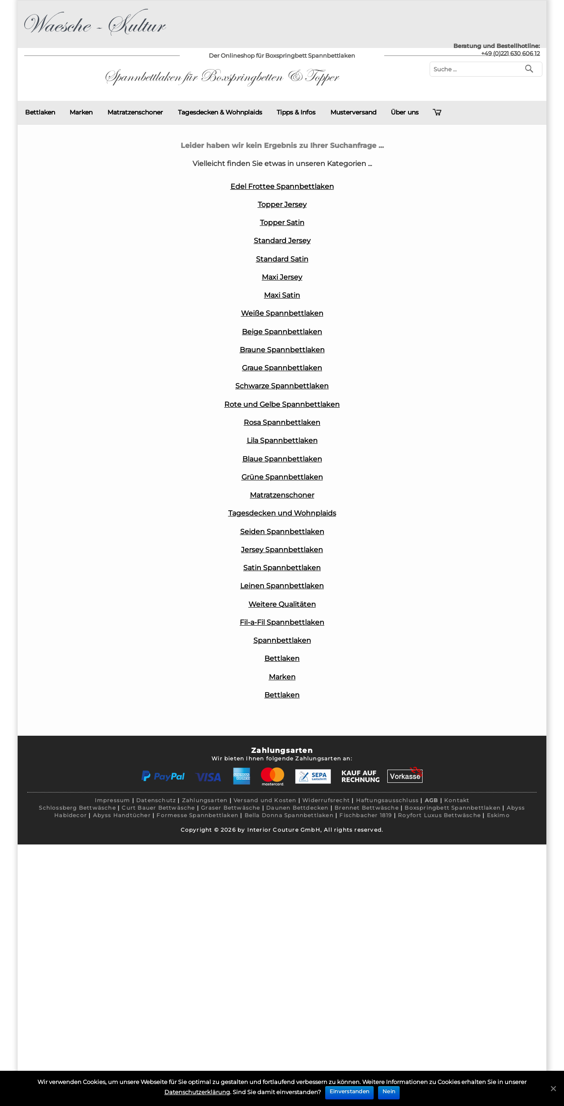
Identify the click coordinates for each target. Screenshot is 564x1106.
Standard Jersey (282, 240)
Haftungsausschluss (387, 800)
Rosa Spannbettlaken (282, 422)
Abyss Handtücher (122, 815)
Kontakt (456, 800)
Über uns (405, 112)
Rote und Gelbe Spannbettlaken (282, 404)
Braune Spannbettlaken (282, 350)
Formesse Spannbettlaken (197, 815)
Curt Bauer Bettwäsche (158, 807)
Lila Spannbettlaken (282, 440)
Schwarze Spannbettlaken (282, 386)
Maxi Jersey (282, 277)
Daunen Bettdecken (297, 807)
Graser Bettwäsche (230, 807)
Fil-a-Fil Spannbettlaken (282, 622)
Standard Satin (282, 259)
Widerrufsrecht (326, 800)
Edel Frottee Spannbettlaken (282, 186)
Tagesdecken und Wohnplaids (282, 513)
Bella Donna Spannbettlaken (289, 815)
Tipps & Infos (296, 112)
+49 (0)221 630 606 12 (510, 53)
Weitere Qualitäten (282, 604)
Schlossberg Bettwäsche (77, 807)
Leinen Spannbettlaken (282, 586)
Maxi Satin (282, 295)
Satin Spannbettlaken (282, 568)
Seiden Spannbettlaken (282, 531)
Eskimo (498, 815)
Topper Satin (282, 222)
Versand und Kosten (265, 800)
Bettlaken (40, 112)
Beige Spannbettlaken (282, 332)
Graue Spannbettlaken (282, 368)
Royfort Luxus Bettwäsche (439, 815)
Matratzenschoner (135, 112)
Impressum (112, 800)
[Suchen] (531, 68)
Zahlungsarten (205, 800)
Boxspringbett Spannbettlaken (452, 807)
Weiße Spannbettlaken (282, 313)
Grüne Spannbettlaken (282, 477)
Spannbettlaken (282, 640)
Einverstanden (349, 1091)
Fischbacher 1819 (365, 815)
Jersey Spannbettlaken (282, 550)
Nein (388, 1091)
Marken (81, 112)
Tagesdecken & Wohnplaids (220, 112)
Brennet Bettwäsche (366, 807)
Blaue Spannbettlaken (282, 459)
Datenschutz (156, 800)
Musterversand (353, 112)
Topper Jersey (282, 204)
